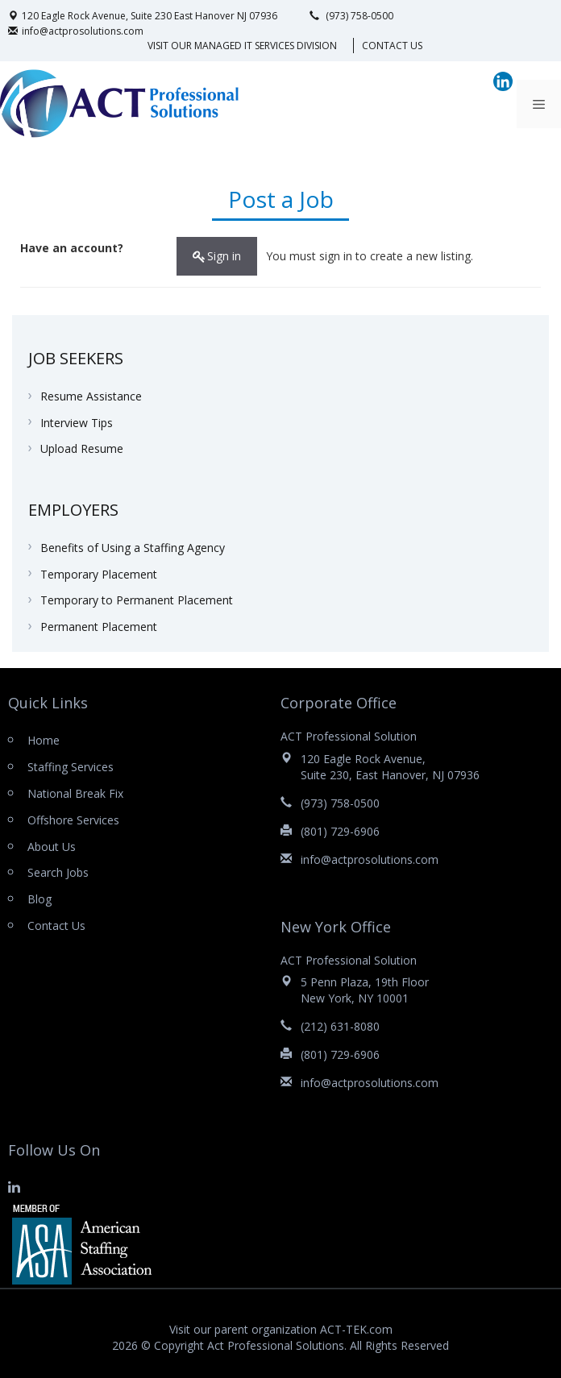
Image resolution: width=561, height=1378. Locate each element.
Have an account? (71, 247)
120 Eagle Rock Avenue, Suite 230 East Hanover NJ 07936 (142, 16)
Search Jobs (58, 872)
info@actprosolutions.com (75, 31)
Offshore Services (73, 820)
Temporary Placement (98, 574)
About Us (51, 846)
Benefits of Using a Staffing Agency (132, 547)
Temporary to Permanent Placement (136, 600)
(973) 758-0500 (351, 16)
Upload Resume (81, 448)
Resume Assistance (91, 396)
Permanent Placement (98, 626)
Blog (39, 899)
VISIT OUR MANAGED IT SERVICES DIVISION (242, 45)
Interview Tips (76, 422)
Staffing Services (70, 766)
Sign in (224, 256)
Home (43, 740)
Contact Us (392, 45)
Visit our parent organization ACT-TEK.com (281, 1329)
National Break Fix (75, 793)
